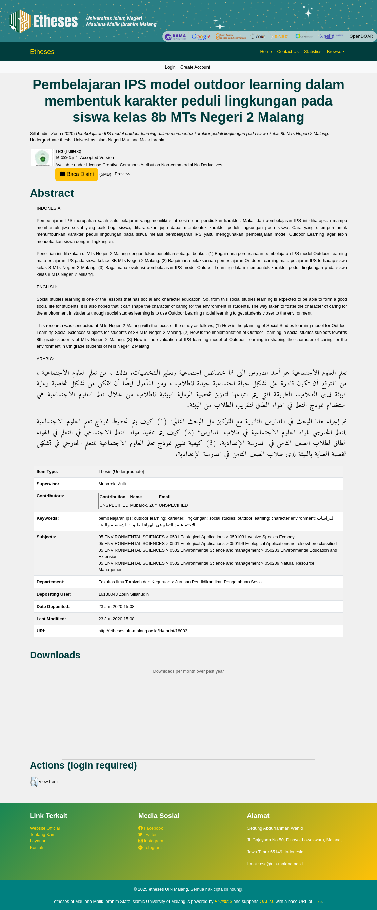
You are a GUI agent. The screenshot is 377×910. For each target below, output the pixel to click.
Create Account (195, 67)
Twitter (147, 834)
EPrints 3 (223, 901)
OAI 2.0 (267, 901)
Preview (122, 174)
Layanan (38, 840)
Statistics (312, 51)
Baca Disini (77, 174)
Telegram (150, 847)
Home (266, 51)
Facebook (150, 828)
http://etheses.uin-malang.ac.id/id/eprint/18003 (142, 630)
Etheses (42, 51)
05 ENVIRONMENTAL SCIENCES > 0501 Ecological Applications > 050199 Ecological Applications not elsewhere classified (217, 543)
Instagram (150, 840)
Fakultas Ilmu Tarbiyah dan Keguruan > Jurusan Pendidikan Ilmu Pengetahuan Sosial (180, 581)
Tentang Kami (43, 834)
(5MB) (83, 174)
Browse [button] (334, 51)
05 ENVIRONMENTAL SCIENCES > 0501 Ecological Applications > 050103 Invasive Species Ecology (196, 536)
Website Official (45, 828)
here (317, 901)
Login (170, 67)
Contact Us (288, 51)
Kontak (36, 847)
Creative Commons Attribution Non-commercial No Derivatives (162, 164)
